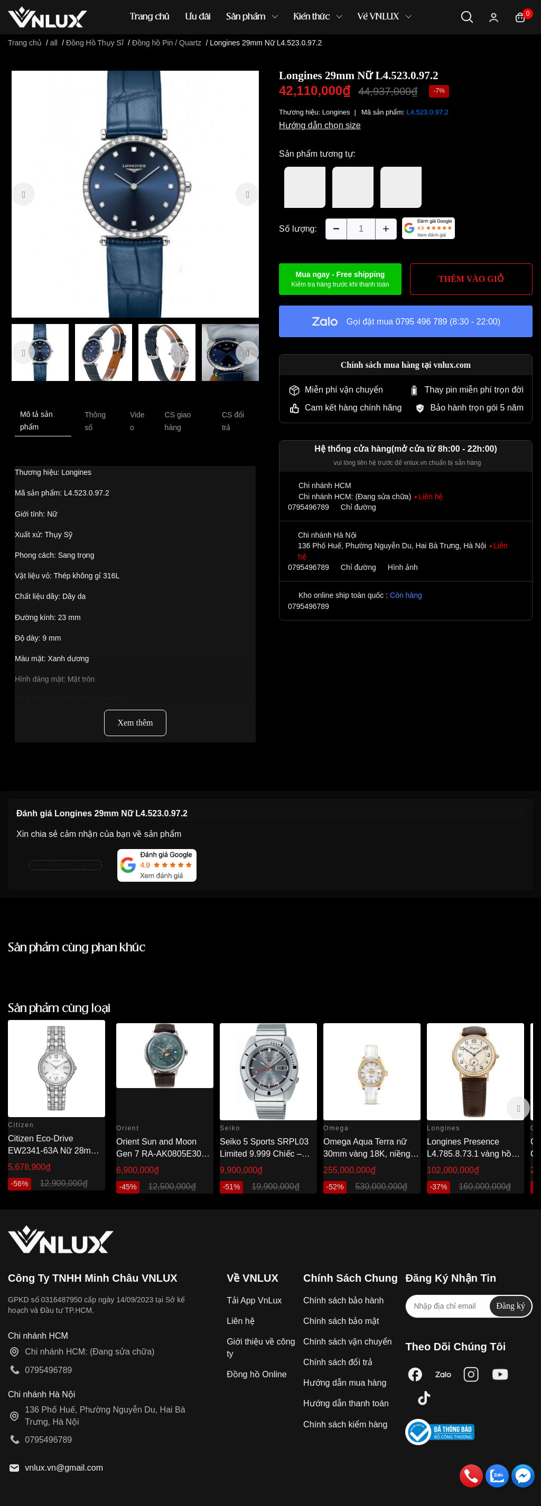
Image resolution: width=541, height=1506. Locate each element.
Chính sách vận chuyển (347, 1341)
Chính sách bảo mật (341, 1321)
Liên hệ (241, 1321)
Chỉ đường (358, 507)
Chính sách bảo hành (343, 1300)
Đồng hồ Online (256, 1374)
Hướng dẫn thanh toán (346, 1403)
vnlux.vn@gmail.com (64, 1467)
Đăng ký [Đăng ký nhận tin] (510, 1305)
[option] (135, 194)
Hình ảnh (403, 567)
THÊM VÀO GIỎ (471, 278)
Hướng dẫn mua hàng (344, 1382)
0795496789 (308, 507)
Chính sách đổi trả (337, 1362)
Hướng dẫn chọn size (320, 125)
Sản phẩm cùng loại (59, 1008)
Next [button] (518, 1108)
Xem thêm (135, 722)
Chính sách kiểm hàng (345, 1424)
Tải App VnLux (254, 1300)
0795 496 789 (421, 321)
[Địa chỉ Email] (469, 1306)
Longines (336, 112)
